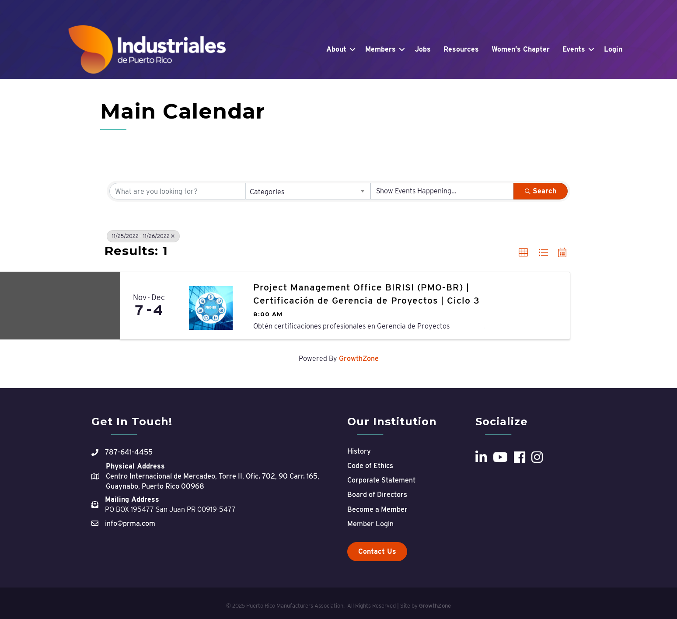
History (359, 451)
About (336, 49)
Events (573, 49)
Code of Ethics (370, 466)
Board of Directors (377, 494)
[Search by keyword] (177, 191)
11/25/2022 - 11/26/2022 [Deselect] (143, 236)
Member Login (370, 524)
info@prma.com (130, 523)
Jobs (423, 49)
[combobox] (308, 191)
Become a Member (377, 509)
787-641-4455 (129, 452)
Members (380, 49)
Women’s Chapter (521, 49)
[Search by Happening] (442, 191)
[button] (523, 253)
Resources (461, 49)
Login (613, 49)
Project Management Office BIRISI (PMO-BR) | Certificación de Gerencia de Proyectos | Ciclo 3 (366, 293)
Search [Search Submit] (540, 191)
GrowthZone (359, 358)
